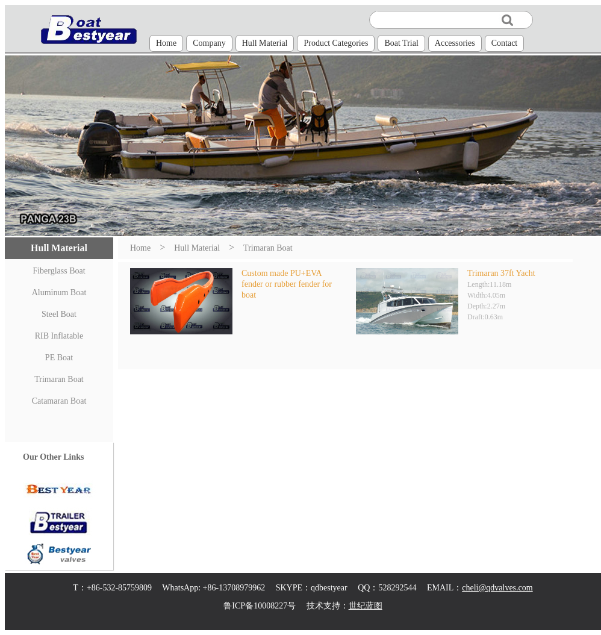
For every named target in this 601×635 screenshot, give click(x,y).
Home (166, 43)
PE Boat (59, 357)
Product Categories (336, 43)
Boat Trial (401, 43)
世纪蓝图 (365, 605)
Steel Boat (59, 314)
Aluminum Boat (59, 292)
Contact (504, 43)
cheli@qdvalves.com (497, 587)
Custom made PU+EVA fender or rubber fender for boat (286, 284)
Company (209, 43)
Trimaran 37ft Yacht (501, 273)
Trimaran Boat (59, 379)
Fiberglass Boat (59, 270)
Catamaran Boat (59, 400)
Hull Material (265, 43)
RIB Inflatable (59, 335)
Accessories (455, 43)
